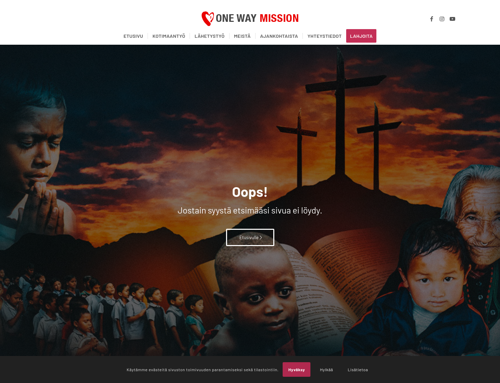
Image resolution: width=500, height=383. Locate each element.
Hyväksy (296, 369)
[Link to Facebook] (431, 19)
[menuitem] (133, 36)
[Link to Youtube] (452, 19)
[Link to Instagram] (442, 19)
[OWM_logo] (250, 18)
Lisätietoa (358, 369)
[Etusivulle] (250, 237)
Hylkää (326, 369)
